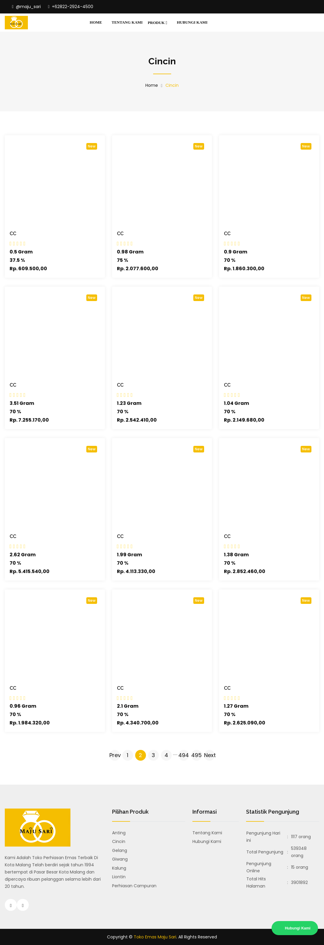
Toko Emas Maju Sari (155, 937)
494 (183, 755)
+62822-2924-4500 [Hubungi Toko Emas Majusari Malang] (70, 7)
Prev (114, 755)
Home (96, 22)
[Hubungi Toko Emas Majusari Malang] (23, 905)
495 (196, 755)
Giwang (120, 859)
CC (13, 233)
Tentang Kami (127, 22)
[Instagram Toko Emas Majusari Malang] (11, 905)
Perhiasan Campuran (134, 886)
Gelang (119, 850)
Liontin (119, 877)
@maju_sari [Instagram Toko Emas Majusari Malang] (26, 7)
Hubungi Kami (192, 22)
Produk (157, 22)
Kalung (119, 868)
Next (209, 755)
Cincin (118, 841)
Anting (119, 833)
